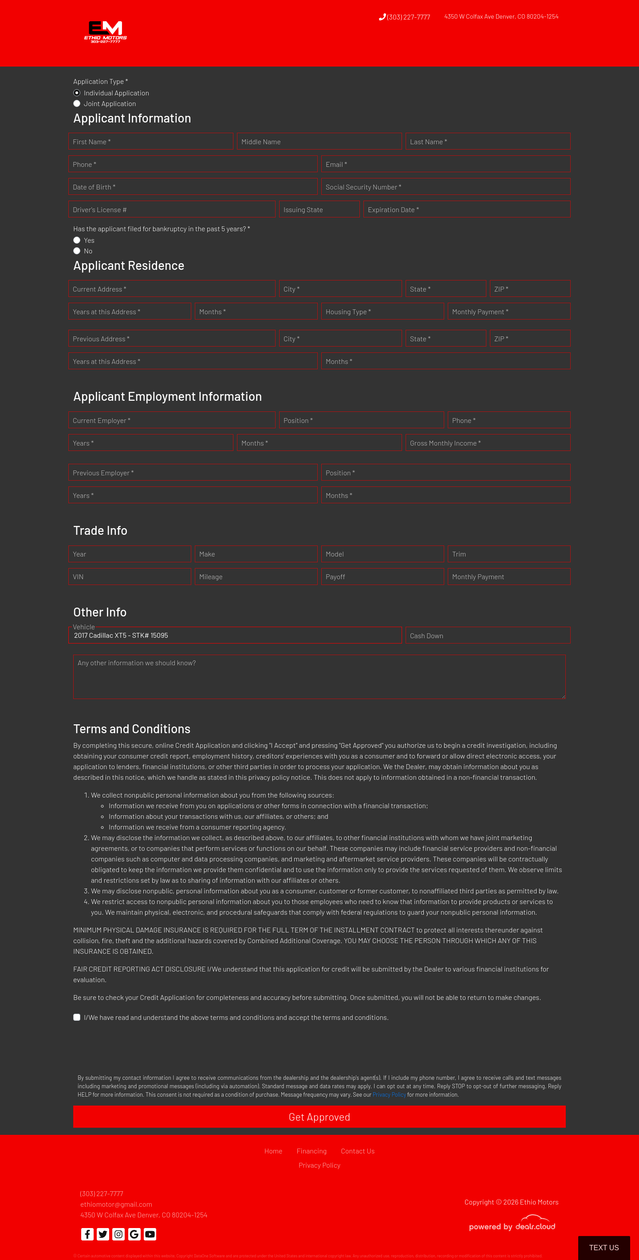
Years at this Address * (106, 311)
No (88, 250)
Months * (212, 311)
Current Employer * (101, 420)
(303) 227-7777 (404, 16)
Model (335, 553)
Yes (89, 240)
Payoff (335, 576)
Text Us (604, 1248)
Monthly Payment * (480, 311)
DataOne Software (209, 1255)
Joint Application (110, 103)
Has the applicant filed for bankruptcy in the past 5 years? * (161, 228)
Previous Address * (101, 338)
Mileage (211, 576)
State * (420, 288)
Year (79, 553)
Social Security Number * (364, 186)
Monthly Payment (478, 576)
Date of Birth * (94, 186)
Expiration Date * (393, 209)
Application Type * (100, 81)
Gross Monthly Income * (445, 442)
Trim (459, 553)
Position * (298, 420)
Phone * (84, 164)
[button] (376, 50)
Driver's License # (100, 209)
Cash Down (426, 635)
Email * (336, 164)
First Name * (92, 141)
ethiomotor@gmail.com (116, 1204)
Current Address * (99, 288)
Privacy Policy (389, 1094)
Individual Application (116, 92)
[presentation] (140, 1047)
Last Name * (428, 141)
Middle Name (261, 141)
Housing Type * (348, 311)
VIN (78, 576)
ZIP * (501, 288)
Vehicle (84, 626)
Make (207, 553)
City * (292, 288)
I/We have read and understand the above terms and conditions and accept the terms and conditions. (236, 1017)
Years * (83, 442)
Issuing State (303, 209)
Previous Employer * (103, 472)
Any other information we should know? (137, 662)
